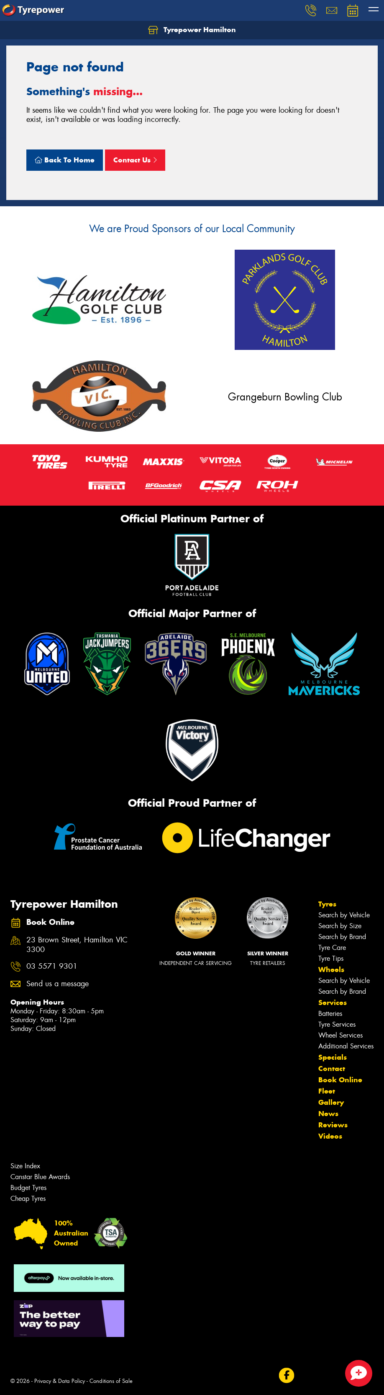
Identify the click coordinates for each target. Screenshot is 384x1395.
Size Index (25, 1166)
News (328, 1113)
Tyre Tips (330, 958)
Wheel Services (340, 1035)
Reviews (333, 1124)
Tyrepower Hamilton (192, 30)
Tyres (327, 904)
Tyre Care (332, 947)
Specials (332, 1057)
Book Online (340, 1079)
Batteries (330, 1013)
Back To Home (65, 160)
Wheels (331, 969)
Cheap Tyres (28, 1198)
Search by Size (339, 926)
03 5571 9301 (51, 966)
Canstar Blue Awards (40, 1176)
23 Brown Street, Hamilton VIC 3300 (77, 944)
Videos (330, 1136)
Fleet (326, 1091)
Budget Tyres (28, 1187)
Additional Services (346, 1046)
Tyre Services (337, 1024)
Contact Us (135, 160)
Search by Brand (342, 936)
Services (332, 1002)
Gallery (331, 1102)
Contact (331, 1068)
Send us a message (57, 984)
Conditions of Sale (111, 1381)
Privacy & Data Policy (59, 1381)
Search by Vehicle (344, 915)
